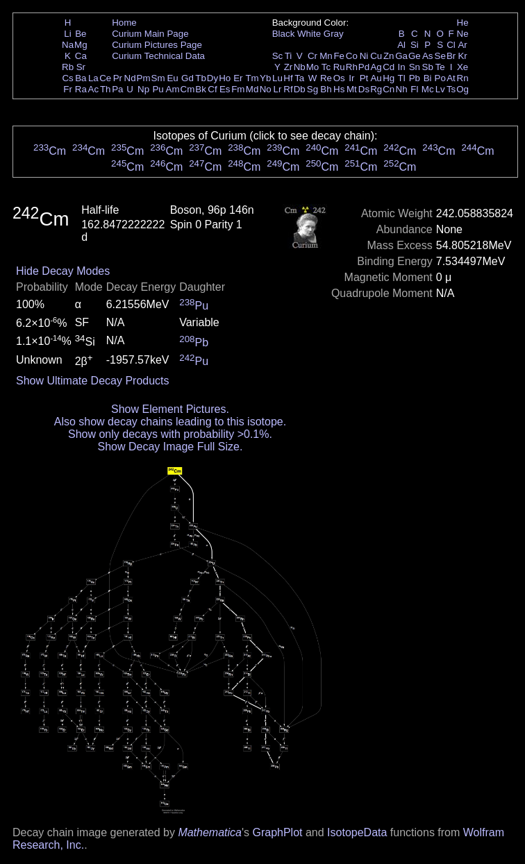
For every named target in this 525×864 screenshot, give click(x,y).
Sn (414, 67)
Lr (278, 89)
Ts (451, 89)
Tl (402, 78)
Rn (463, 78)
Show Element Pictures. (170, 409)
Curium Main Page (150, 33)
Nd (130, 78)
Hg (388, 78)
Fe (338, 56)
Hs (338, 89)
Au (375, 78)
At (451, 78)
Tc (326, 67)
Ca (81, 56)
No (266, 89)
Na (68, 45)
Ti (288, 56)
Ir (351, 78)
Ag (375, 67)
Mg (81, 45)
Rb (68, 67)
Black (283, 33)
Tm (251, 78)
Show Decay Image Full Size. (169, 446)
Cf (212, 89)
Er (237, 78)
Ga (401, 56)
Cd (388, 67)
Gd (187, 78)
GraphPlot (277, 832)
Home (124, 22)
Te (440, 67)
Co (352, 56)
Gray (334, 33)
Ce (105, 78)
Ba (80, 78)
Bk (200, 89)
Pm (144, 78)
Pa (117, 89)
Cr (312, 56)
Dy (212, 78)
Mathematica (210, 832)
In (402, 67)
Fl (414, 89)
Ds (363, 89)
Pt (364, 78)
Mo (312, 67)
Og (462, 89)
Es (225, 89)
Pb (414, 78)
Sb (427, 67)
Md (252, 89)
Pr (117, 78)
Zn (388, 56)
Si (414, 45)
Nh (402, 89)
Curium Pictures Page (157, 45)
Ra (81, 89)
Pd (363, 67)
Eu (172, 78)
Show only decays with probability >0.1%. (170, 434)
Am (173, 89)
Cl (451, 45)
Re (326, 78)
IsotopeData (357, 832)
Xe (462, 67)
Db (300, 89)
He (463, 22)
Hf (287, 78)
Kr (462, 56)
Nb (300, 67)
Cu (376, 56)
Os (339, 78)
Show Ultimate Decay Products (92, 381)
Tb (200, 78)
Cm (188, 89)
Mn (326, 56)
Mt (352, 89)
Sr (80, 67)
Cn (388, 89)
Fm (237, 89)
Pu (157, 89)
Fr (67, 89)
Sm (158, 78)
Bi (428, 78)
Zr (288, 67)
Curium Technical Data (158, 56)
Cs (67, 78)
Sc (277, 56)
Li (67, 33)
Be (80, 33)
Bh (325, 89)
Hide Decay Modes (63, 271)
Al (401, 45)
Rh (352, 67)
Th (105, 89)
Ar (462, 45)
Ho (225, 78)
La (93, 78)
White (309, 33)
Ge (414, 56)
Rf (287, 89)
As (427, 56)
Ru (339, 67)
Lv (440, 89)
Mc (428, 89)
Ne (463, 33)
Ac (93, 89)
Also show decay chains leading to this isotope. (170, 421)
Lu (277, 78)
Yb (265, 78)
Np (143, 89)
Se (440, 56)
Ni (364, 56)
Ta (299, 78)
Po (440, 78)
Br (451, 56)
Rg (376, 89)
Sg (312, 89)
